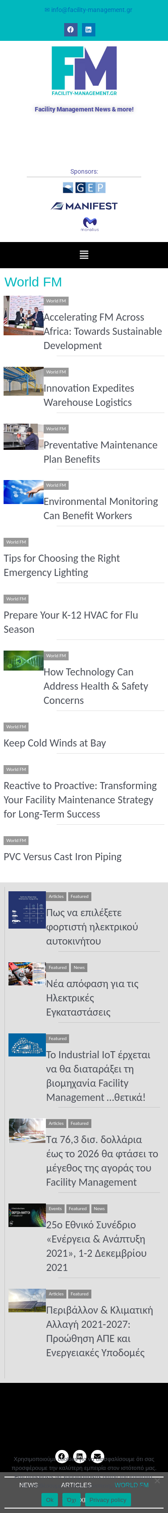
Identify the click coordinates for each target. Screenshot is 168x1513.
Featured (80, 896)
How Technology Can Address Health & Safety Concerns (96, 686)
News (79, 967)
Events (55, 1208)
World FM (56, 301)
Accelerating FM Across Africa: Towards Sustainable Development (103, 331)
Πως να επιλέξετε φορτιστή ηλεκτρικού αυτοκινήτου (92, 926)
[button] (83, 254)
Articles (56, 896)
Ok (49, 1500)
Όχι (71, 1500)
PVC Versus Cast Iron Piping (63, 856)
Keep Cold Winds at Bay (55, 742)
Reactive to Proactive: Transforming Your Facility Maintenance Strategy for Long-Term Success (80, 799)
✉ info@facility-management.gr (88, 9)
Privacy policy (108, 1500)
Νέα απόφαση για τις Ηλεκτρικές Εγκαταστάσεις (92, 997)
